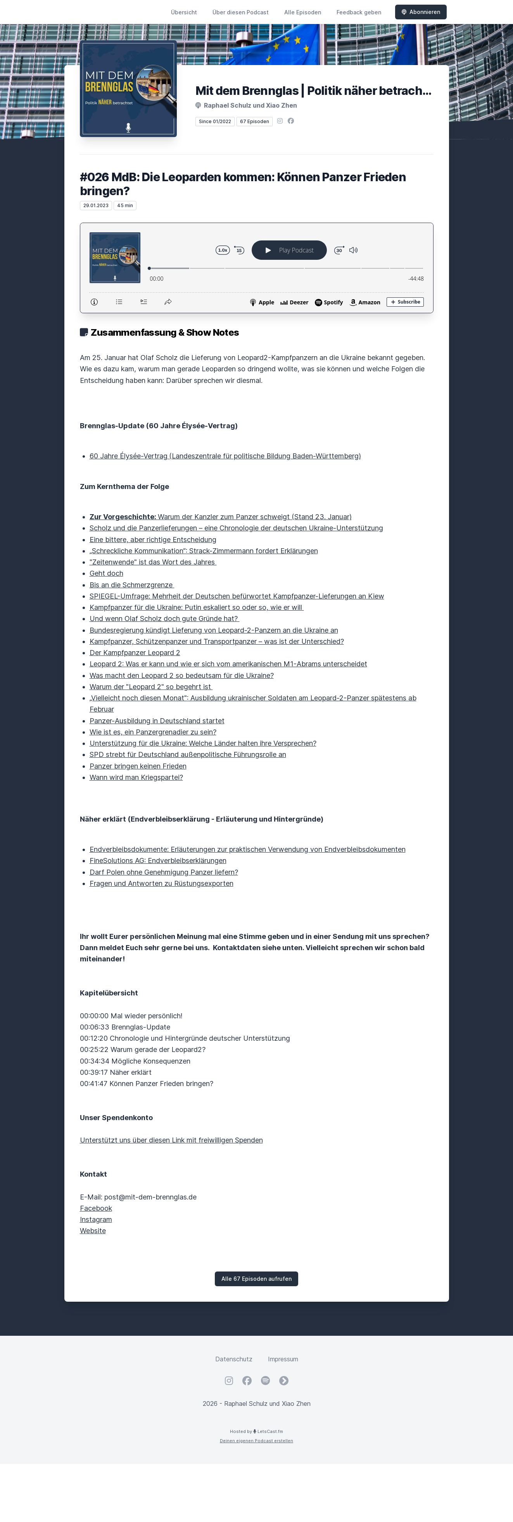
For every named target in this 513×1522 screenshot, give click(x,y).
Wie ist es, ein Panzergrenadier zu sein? (153, 732)
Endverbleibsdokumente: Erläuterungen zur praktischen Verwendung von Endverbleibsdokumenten (248, 849)
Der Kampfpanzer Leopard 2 (135, 653)
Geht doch (106, 573)
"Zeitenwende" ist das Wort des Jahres (153, 562)
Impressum (283, 1359)
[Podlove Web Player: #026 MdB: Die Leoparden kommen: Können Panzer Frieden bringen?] (256, 268)
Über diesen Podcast (240, 12)
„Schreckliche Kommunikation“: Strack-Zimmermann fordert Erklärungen (204, 551)
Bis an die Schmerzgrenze (132, 585)
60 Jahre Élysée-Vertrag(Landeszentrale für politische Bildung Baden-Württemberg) (225, 456)
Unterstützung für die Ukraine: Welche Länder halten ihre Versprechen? (203, 743)
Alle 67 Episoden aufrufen (256, 1278)
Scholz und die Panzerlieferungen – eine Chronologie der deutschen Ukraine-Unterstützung (236, 528)
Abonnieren (421, 12)
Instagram (96, 1219)
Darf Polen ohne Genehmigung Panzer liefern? (164, 872)
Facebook (96, 1208)
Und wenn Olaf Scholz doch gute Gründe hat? (165, 618)
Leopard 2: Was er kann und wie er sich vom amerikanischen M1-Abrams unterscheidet (228, 664)
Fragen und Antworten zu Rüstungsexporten (161, 883)
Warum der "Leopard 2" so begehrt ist (151, 687)
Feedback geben (359, 12)
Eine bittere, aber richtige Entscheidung (153, 539)
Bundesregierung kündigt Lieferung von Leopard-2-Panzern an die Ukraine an (214, 630)
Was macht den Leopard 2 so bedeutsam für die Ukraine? (182, 675)
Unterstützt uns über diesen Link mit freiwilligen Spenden (171, 1140)
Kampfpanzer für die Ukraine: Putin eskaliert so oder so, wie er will (197, 607)
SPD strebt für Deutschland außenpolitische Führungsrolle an (188, 754)
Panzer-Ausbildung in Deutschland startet (157, 721)
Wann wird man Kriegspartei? (136, 777)
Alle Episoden (302, 12)
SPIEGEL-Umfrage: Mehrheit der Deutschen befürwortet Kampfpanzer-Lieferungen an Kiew (237, 596)
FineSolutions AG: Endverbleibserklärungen (158, 860)
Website (93, 1231)
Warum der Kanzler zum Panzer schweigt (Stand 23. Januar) (221, 517)
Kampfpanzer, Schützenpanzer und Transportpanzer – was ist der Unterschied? (217, 641)
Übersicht (184, 12)
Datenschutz (233, 1359)
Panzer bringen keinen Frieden (138, 766)
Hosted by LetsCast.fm (256, 1431)
